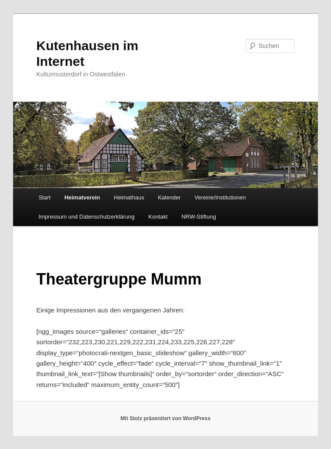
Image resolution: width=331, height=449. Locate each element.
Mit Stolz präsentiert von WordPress (166, 418)
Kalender (169, 197)
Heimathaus (129, 197)
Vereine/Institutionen (220, 197)
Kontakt (157, 216)
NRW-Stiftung (198, 216)
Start (44, 197)
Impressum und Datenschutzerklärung (86, 216)
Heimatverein (82, 197)
